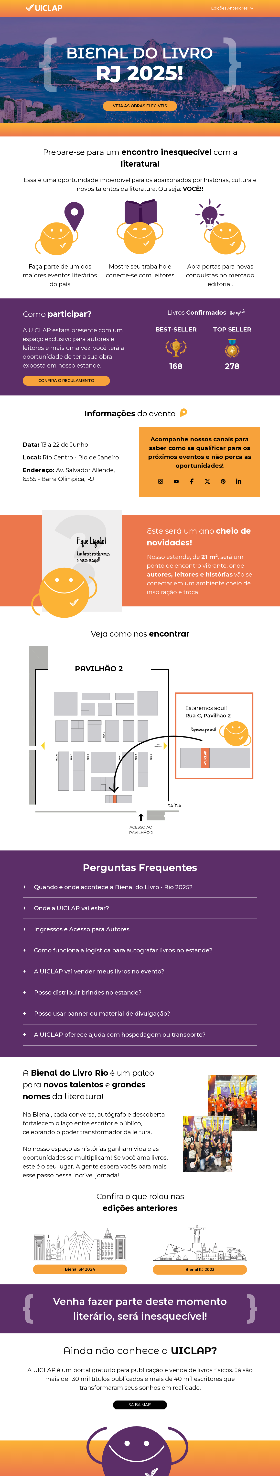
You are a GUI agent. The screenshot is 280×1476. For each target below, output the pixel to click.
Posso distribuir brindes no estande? (88, 992)
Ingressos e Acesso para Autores (81, 929)
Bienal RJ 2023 (200, 1269)
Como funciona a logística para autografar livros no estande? (123, 950)
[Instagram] (160, 481)
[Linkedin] (239, 481)
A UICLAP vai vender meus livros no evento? (99, 971)
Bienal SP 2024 (80, 1269)
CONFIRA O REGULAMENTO (66, 380)
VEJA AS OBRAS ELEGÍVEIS (140, 106)
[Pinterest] (223, 481)
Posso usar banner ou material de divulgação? (102, 1013)
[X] (207, 481)
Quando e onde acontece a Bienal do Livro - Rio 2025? (113, 887)
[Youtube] (176, 481)
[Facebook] (192, 481)
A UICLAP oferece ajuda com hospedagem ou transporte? (120, 1034)
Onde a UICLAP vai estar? (71, 908)
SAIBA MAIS (140, 1404)
